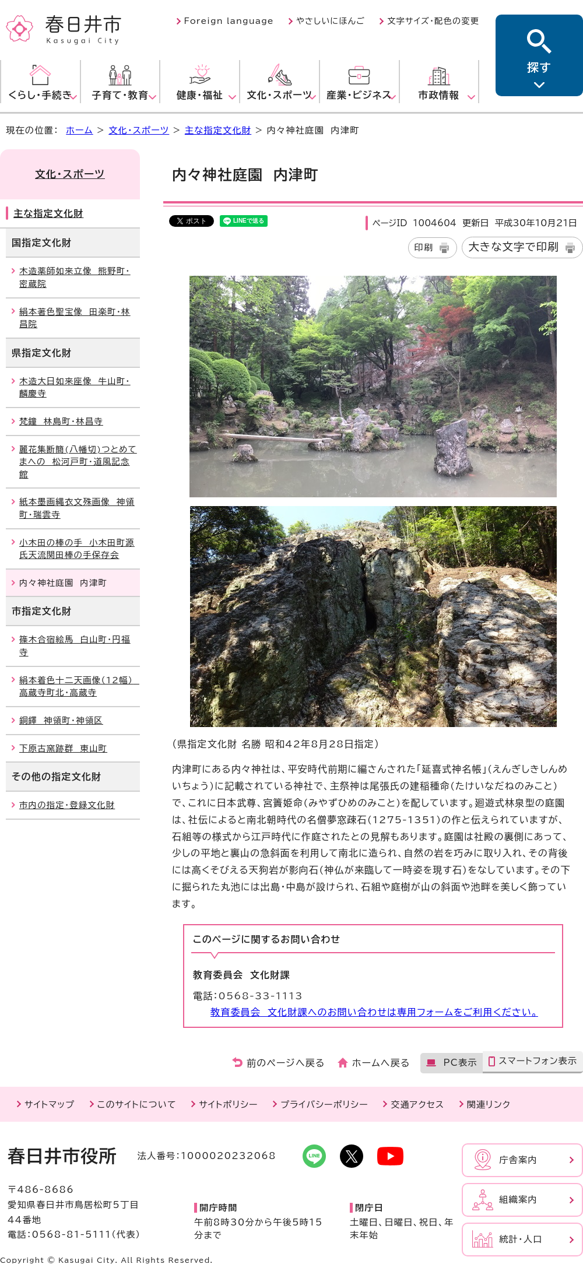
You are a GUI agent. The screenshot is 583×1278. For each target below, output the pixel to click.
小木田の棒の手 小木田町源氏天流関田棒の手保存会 (77, 549)
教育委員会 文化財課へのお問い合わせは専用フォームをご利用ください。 (374, 1012)
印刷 (424, 247)
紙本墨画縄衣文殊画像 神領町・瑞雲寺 (77, 508)
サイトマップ (49, 1104)
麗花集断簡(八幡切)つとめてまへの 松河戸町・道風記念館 (78, 462)
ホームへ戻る (381, 1063)
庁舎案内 (518, 1160)
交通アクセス (417, 1104)
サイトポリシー (228, 1104)
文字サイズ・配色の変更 (433, 21)
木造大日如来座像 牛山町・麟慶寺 (75, 387)
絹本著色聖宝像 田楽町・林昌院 (75, 318)
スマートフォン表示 (537, 1060)
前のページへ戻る (286, 1063)
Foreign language (229, 21)
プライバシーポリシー (324, 1104)
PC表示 (460, 1062)
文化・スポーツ (138, 130)
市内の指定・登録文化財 (67, 804)
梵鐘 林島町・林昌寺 (61, 421)
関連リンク (489, 1104)
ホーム (79, 130)
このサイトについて (137, 1104)
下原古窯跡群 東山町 (63, 748)
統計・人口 (520, 1239)
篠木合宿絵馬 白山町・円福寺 (75, 645)
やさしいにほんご (330, 21)
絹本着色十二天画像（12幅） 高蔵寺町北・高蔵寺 (79, 686)
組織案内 (518, 1199)
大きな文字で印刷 (513, 246)
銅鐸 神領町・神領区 (61, 720)
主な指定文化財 (218, 130)
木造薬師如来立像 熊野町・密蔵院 (75, 277)
